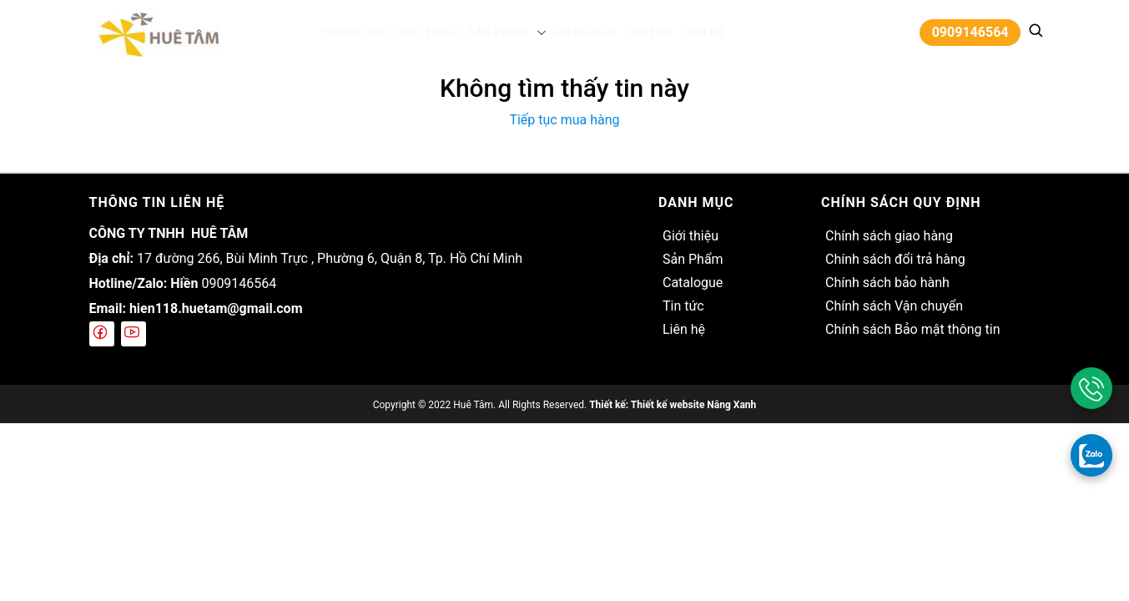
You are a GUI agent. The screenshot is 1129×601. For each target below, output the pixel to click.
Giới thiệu (434, 32)
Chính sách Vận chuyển (894, 306)
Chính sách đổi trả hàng (895, 259)
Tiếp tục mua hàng (564, 120)
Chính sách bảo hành (887, 282)
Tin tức (640, 32)
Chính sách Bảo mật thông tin (912, 329)
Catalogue (580, 32)
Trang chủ (368, 32)
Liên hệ (689, 32)
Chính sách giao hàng (889, 236)
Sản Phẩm (499, 32)
